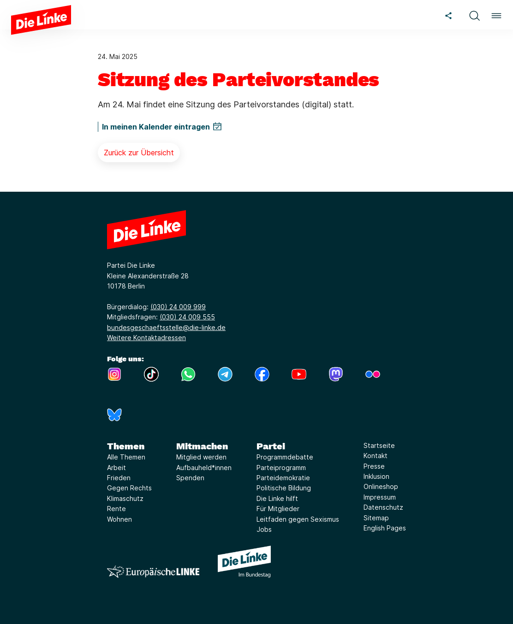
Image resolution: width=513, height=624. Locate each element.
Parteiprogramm (281, 467)
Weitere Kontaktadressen (146, 337)
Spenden (190, 478)
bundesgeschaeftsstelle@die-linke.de (166, 327)
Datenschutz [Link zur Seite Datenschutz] (383, 507)
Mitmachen (202, 446)
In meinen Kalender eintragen (156, 126)
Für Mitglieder (277, 508)
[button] (474, 14)
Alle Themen (126, 457)
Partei (270, 446)
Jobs (264, 529)
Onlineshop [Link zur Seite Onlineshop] (381, 486)
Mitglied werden (201, 457)
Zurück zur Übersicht (139, 152)
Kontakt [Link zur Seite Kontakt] (376, 455)
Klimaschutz (125, 498)
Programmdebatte (284, 457)
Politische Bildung (283, 488)
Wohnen (119, 519)
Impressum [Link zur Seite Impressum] (380, 497)
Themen (125, 446)
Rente (116, 508)
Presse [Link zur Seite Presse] (374, 466)
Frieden (119, 478)
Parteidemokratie (283, 478)
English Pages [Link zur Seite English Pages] (385, 528)
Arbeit (116, 467)
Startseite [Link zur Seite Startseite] (379, 445)
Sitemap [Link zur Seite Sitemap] (376, 518)
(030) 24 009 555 (187, 317)
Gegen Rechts (129, 488)
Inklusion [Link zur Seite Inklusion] (376, 476)
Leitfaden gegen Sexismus (297, 519)
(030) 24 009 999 (178, 307)
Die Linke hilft (277, 498)
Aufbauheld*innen (204, 467)
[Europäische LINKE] (153, 571)
